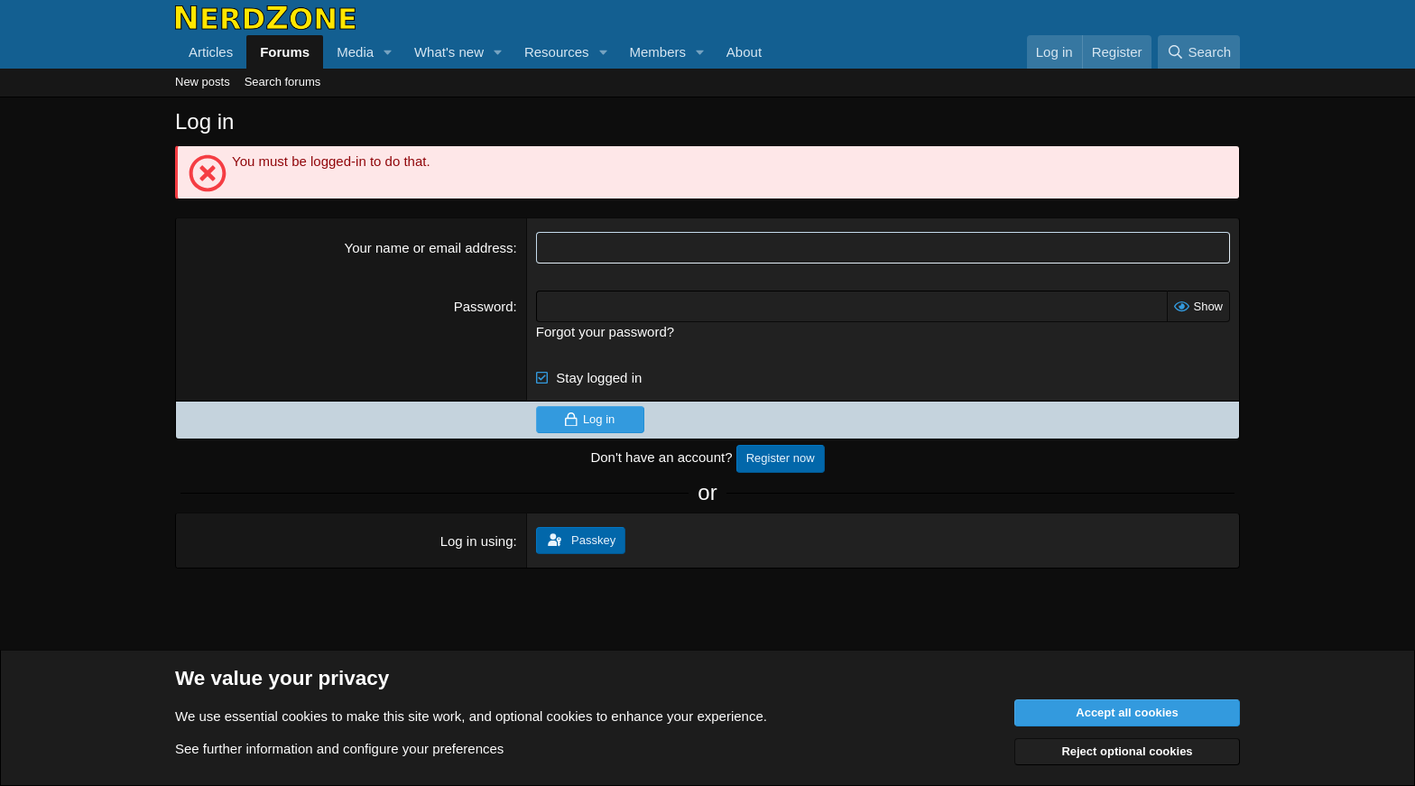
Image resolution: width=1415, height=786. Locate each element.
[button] (388, 52)
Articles (211, 52)
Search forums (283, 81)
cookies (305, 716)
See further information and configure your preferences (339, 748)
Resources (556, 52)
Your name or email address (429, 247)
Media (355, 52)
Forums (285, 52)
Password (483, 306)
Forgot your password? (605, 331)
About (744, 52)
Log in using (476, 541)
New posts (202, 81)
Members (657, 52)
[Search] (1199, 52)
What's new (449, 52)
